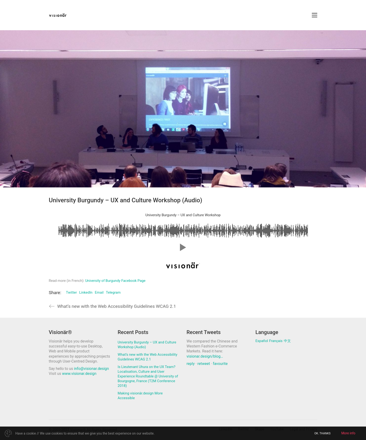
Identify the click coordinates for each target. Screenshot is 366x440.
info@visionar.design (91, 368)
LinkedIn (85, 292)
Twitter (71, 292)
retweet (203, 363)
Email (99, 292)
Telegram (113, 292)
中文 (287, 341)
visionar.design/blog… (205, 356)
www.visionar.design (79, 373)
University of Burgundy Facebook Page (115, 281)
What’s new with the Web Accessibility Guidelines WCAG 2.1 (147, 356)
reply (191, 363)
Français (276, 341)
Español (262, 341)
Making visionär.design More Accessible (140, 395)
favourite (220, 363)
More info (348, 433)
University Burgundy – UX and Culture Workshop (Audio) (147, 344)
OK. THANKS (322, 433)
